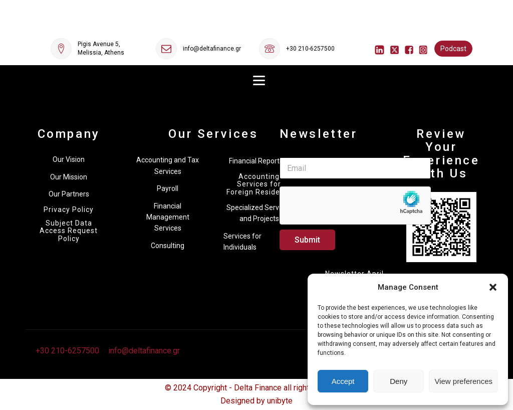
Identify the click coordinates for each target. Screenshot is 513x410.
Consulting (167, 246)
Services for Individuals (242, 241)
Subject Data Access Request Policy (69, 231)
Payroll (167, 188)
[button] (493, 287)
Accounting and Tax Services (167, 165)
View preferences (463, 381)
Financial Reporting (259, 161)
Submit (307, 240)
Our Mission (68, 177)
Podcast (453, 49)
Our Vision (69, 159)
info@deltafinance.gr (212, 48)
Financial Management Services (167, 217)
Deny (398, 381)
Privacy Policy (69, 210)
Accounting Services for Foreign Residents (259, 184)
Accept (343, 381)
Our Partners (69, 194)
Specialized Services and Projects (259, 213)
